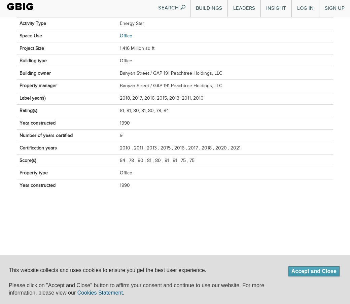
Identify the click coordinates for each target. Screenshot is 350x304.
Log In (305, 8)
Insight (276, 8)
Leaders (244, 8)
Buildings (209, 8)
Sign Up (335, 8)
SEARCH (172, 7)
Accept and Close (314, 271)
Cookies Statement (100, 293)
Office (126, 36)
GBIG (20, 6)
